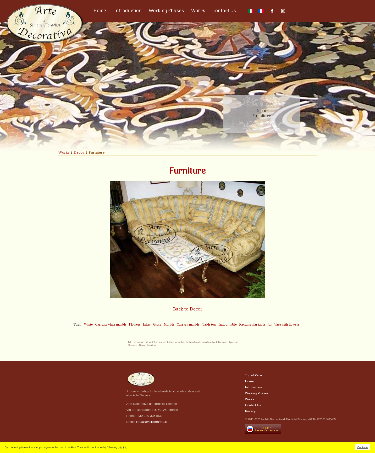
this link (122, 447)
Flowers (135, 324)
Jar (270, 324)
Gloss (157, 324)
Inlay (147, 324)
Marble (169, 324)
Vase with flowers (286, 324)
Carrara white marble (111, 324)
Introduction (128, 11)
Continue (362, 447)
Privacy (250, 411)
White (88, 324)
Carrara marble (188, 324)
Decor (79, 152)
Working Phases (166, 11)
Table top (209, 324)
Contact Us (224, 11)
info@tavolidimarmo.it (151, 422)
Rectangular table (252, 324)
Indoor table (228, 324)
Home (100, 11)
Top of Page (253, 375)
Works (198, 11)
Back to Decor (187, 309)
